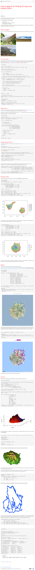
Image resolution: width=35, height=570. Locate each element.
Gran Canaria (3, 31)
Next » (10, 561)
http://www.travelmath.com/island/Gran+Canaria (8, 267)
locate (25, 557)
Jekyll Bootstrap (14, 568)
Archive (7, 561)
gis (22, 557)
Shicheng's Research (5, 1)
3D (20, 557)
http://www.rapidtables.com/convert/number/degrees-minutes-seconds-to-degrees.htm (13, 268)
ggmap (14, 557)
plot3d (17, 557)
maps (5, 555)
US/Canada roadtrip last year (12, 61)
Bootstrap (19, 568)
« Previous (2, 561)
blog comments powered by (6, 567)
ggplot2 (10, 557)
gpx (7, 557)
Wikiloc (19, 112)
